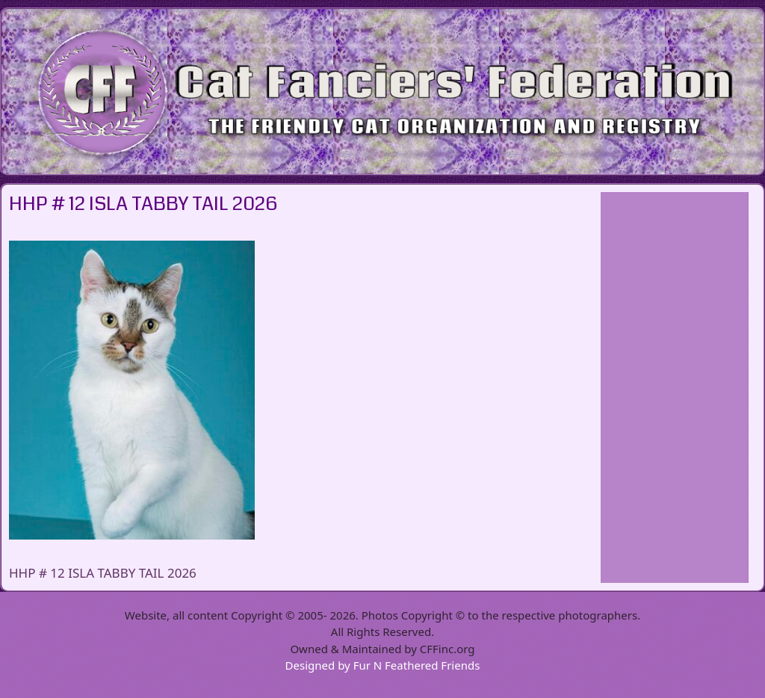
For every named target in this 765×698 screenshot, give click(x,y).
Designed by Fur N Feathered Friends (382, 665)
